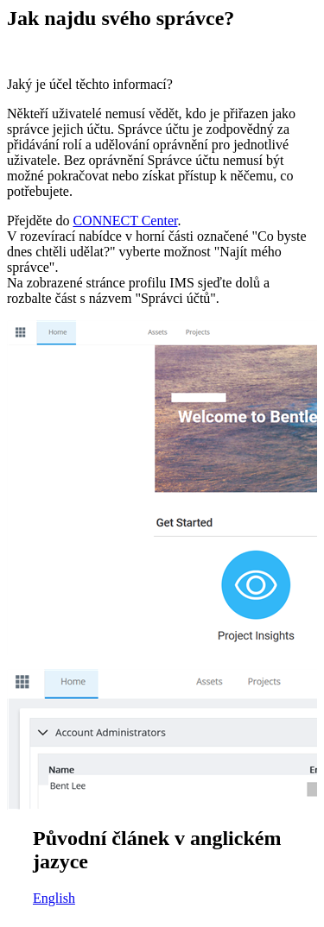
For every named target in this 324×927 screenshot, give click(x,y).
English (54, 898)
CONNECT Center (125, 220)
